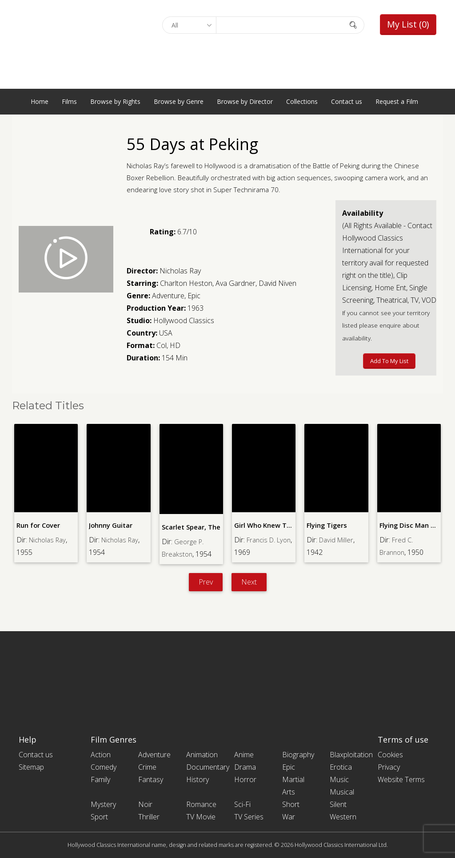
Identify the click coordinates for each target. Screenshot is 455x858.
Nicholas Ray (180, 271)
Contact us (346, 101)
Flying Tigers (326, 525)
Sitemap (31, 767)
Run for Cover (37, 525)
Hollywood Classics (183, 320)
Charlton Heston (186, 283)
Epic (194, 295)
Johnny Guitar (110, 525)
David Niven (277, 283)
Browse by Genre (179, 101)
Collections (302, 101)
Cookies (390, 754)
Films (69, 101)
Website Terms (401, 779)
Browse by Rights (115, 101)
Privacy (389, 767)
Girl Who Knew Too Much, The (280, 525)
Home (39, 101)
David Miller (337, 539)
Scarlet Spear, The (190, 526)
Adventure (168, 295)
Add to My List (389, 361)
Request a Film (396, 101)
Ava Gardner (235, 283)
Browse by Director (245, 101)
